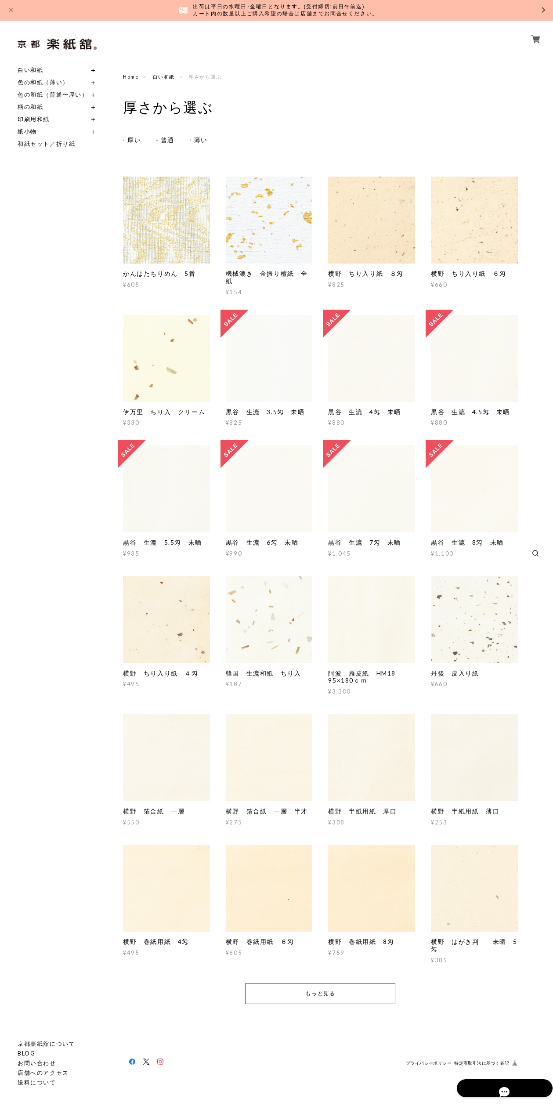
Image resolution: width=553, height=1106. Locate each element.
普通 (167, 140)
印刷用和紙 (34, 119)
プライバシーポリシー (429, 1063)
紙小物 (27, 131)
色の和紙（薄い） (43, 82)
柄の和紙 (30, 107)
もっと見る (320, 993)
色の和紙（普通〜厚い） (53, 95)
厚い (134, 140)
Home (131, 77)
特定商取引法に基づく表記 (481, 1063)
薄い (201, 140)
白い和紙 (30, 70)
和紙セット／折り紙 (46, 144)
